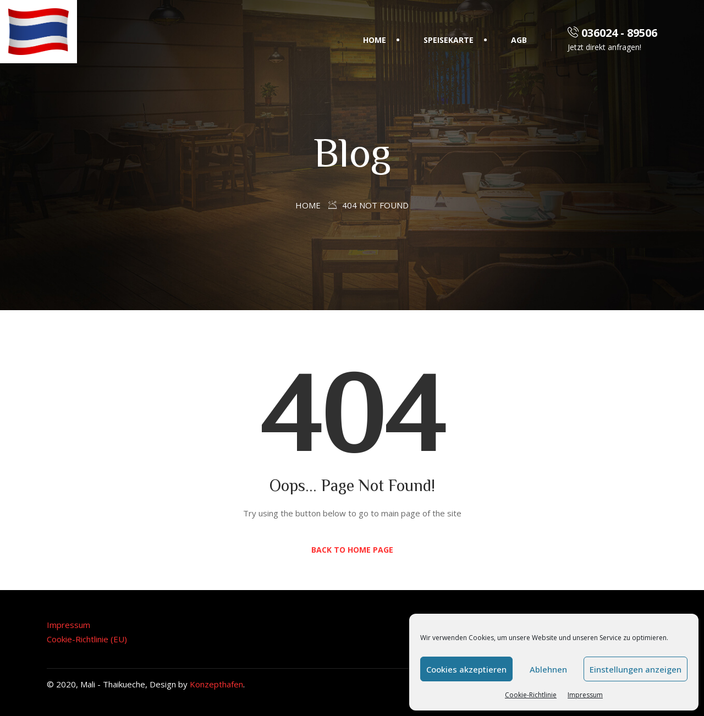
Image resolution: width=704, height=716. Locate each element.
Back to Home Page (352, 549)
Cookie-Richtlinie (531, 695)
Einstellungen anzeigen (635, 669)
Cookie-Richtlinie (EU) (87, 639)
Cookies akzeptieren (466, 669)
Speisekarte (449, 40)
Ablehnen (548, 669)
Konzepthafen (216, 684)
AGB (519, 40)
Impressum (585, 695)
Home (374, 40)
